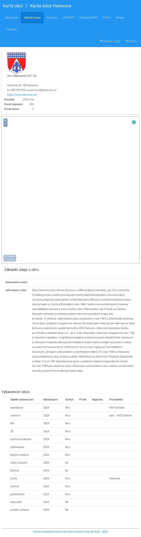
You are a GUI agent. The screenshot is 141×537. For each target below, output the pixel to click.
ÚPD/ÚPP (68, 17)
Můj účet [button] (132, 41)
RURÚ (106, 17)
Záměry (120, 17)
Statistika (51, 17)
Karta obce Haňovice (50, 5)
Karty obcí (13, 5)
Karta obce (12, 17)
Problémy (11, 29)
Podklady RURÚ (89, 17)
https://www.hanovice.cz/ (22, 94)
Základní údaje (32, 17)
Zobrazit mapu (110, 41)
